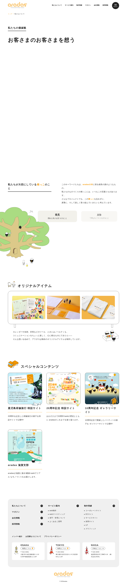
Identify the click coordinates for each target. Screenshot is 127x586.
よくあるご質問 (56, 521)
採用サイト (90, 521)
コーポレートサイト (93, 510)
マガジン (88, 5)
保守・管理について (57, 518)
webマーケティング (57, 514)
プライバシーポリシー (53, 536)
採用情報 (105, 5)
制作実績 (79, 5)
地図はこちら (26, 548)
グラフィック (91, 529)
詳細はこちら (97, 548)
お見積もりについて (33, 536)
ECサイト (89, 514)
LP (87, 525)
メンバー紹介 (17, 536)
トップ (10, 14)
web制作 (53, 510)
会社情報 (96, 5)
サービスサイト (92, 518)
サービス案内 (69, 5)
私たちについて (57, 5)
